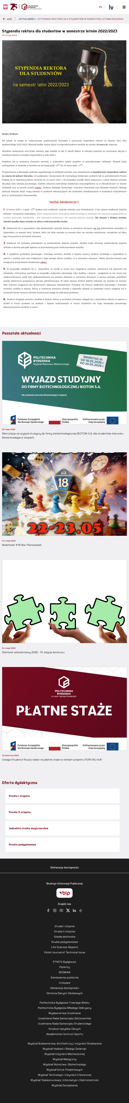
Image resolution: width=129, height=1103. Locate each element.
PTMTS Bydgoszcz (64, 962)
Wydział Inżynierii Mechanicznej (64, 1054)
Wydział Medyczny (64, 1059)
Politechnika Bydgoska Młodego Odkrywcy (64, 1008)
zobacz (38, 187)
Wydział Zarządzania (65, 1085)
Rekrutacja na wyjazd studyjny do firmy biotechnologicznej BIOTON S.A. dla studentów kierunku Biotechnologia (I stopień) (62, 435)
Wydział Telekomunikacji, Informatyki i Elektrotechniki (64, 1080)
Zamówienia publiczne (65, 978)
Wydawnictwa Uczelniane (64, 1013)
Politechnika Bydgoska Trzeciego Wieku (64, 1003)
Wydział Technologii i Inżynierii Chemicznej (64, 1075)
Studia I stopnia (19, 796)
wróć (7, 19)
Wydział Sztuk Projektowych (64, 1070)
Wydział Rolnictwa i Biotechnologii (64, 1064)
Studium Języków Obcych (65, 1029)
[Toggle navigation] (123, 7)
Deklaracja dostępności (64, 867)
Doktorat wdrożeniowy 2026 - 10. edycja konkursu (33, 652)
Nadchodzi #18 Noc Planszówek (22, 545)
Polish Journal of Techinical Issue (64, 952)
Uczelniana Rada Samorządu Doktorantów (64, 1018)
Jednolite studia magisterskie (28, 828)
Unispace (64, 983)
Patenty (64, 967)
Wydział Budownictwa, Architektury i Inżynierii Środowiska (65, 1044)
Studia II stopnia (20, 812)
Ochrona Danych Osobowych (64, 993)
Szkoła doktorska (64, 937)
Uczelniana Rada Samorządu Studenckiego (64, 1024)
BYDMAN (64, 972)
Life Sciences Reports (64, 947)
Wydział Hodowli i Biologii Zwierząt (64, 1049)
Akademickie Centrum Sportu (64, 1034)
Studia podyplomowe (22, 844)
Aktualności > (28, 19)
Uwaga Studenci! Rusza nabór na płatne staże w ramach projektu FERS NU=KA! (52, 760)
